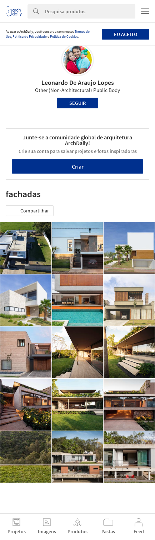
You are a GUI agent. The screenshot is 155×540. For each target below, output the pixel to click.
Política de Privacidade (29, 36)
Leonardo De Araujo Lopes (77, 82)
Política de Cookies (64, 36)
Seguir (77, 103)
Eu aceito (125, 34)
